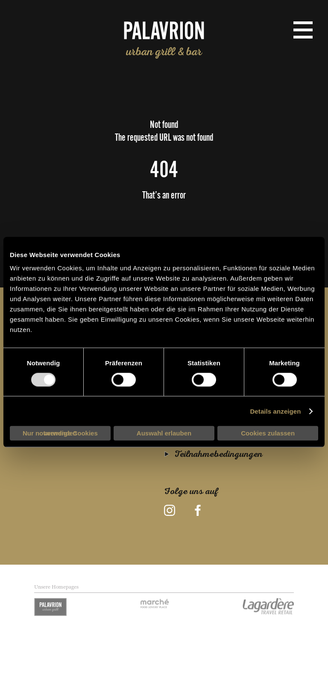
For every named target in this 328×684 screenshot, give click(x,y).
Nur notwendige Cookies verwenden (60, 433)
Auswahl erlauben (164, 433)
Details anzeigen (275, 411)
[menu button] (303, 29)
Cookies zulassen (268, 433)
